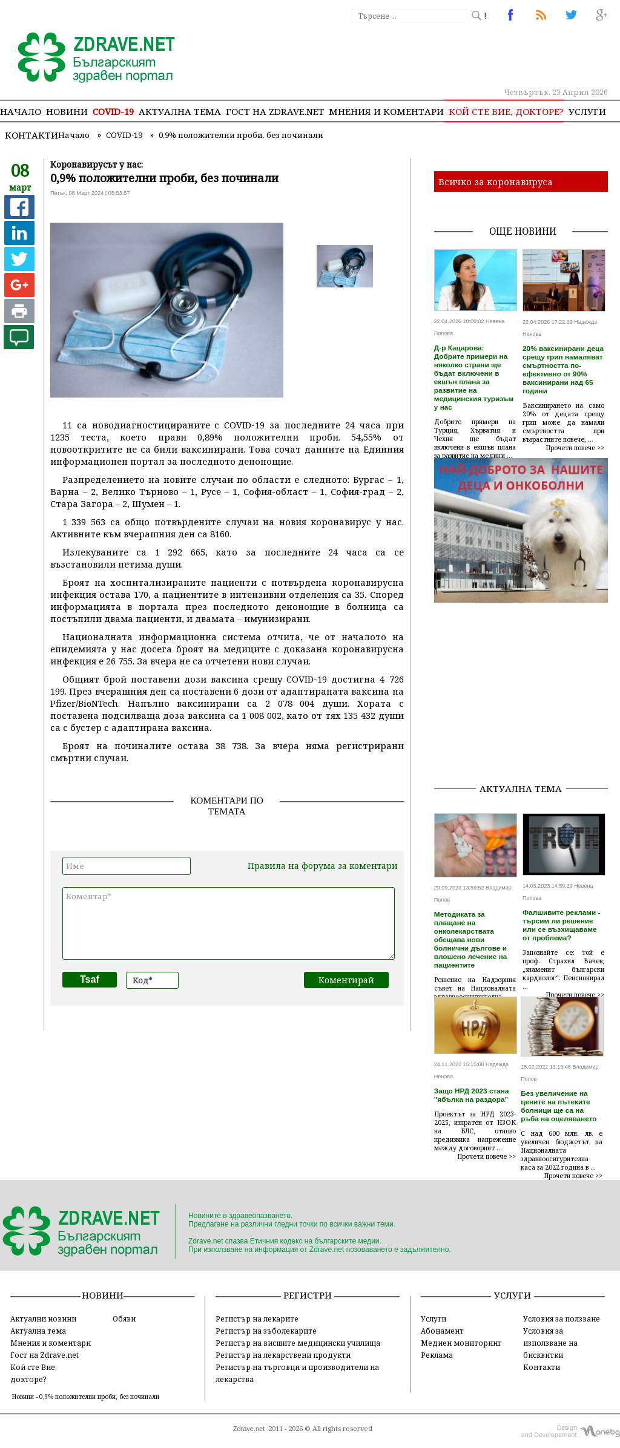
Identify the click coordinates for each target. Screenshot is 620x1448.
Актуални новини (43, 1318)
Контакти (31, 135)
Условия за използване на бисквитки (550, 1343)
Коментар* (228, 923)
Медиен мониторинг (461, 1343)
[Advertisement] (527, 697)
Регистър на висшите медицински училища (298, 1343)
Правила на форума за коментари (323, 865)
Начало (20, 111)
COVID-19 (113, 111)
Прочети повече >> (575, 448)
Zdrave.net (249, 1428)
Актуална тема (180, 111)
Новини (67, 111)
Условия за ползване (561, 1318)
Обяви (124, 1318)
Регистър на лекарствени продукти (283, 1355)
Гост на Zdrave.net (44, 1355)
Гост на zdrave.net (275, 111)
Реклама (437, 1355)
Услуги (587, 111)
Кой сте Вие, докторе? (506, 111)
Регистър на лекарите (257, 1318)
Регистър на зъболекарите (266, 1330)
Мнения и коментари (386, 111)
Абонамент (442, 1330)
